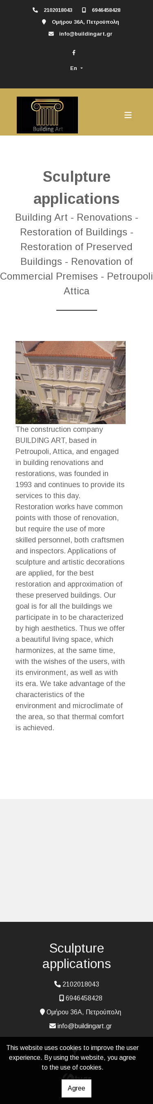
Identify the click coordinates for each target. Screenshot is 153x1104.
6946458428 (106, 10)
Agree (76, 1088)
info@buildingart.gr (86, 34)
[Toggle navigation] (128, 115)
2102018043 (58, 10)
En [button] (74, 68)
